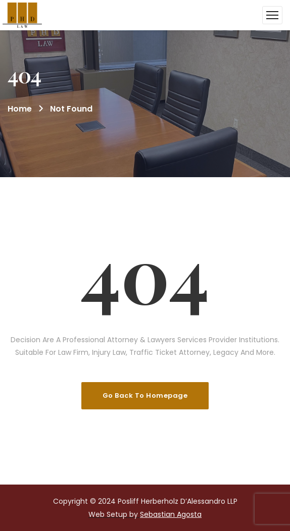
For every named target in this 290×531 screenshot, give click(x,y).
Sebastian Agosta (171, 514)
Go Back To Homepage (145, 395)
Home (20, 109)
